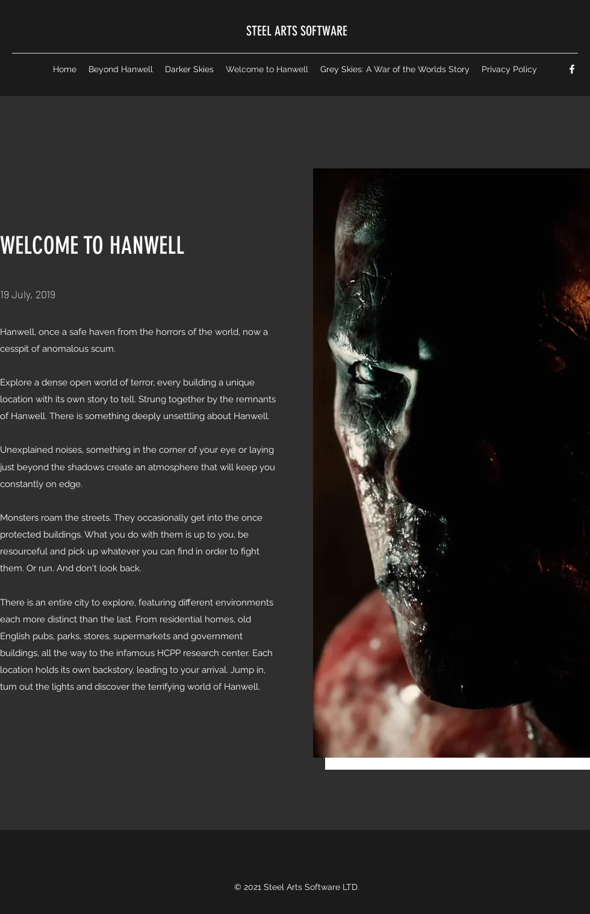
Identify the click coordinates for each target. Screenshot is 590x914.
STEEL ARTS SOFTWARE (296, 31)
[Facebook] (572, 69)
